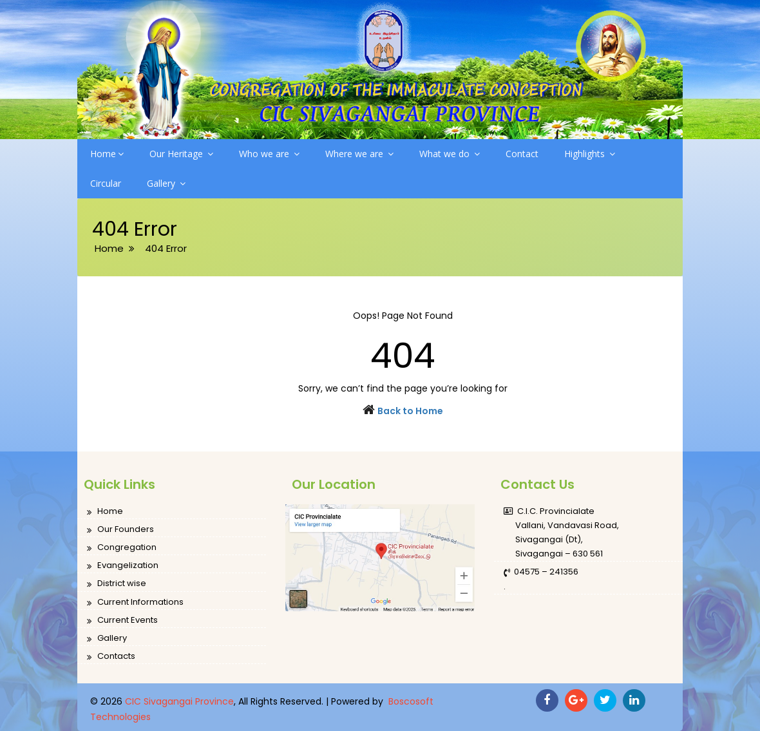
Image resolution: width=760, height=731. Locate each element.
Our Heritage (181, 153)
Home (107, 153)
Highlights (589, 153)
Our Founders (120, 529)
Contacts (111, 656)
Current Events (122, 620)
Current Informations (135, 602)
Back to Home (410, 410)
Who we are (269, 153)
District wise (116, 584)
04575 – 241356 (541, 572)
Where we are (359, 153)
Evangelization (122, 566)
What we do (449, 153)
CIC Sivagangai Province (179, 701)
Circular (105, 183)
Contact (522, 153)
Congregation (122, 548)
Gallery (166, 183)
